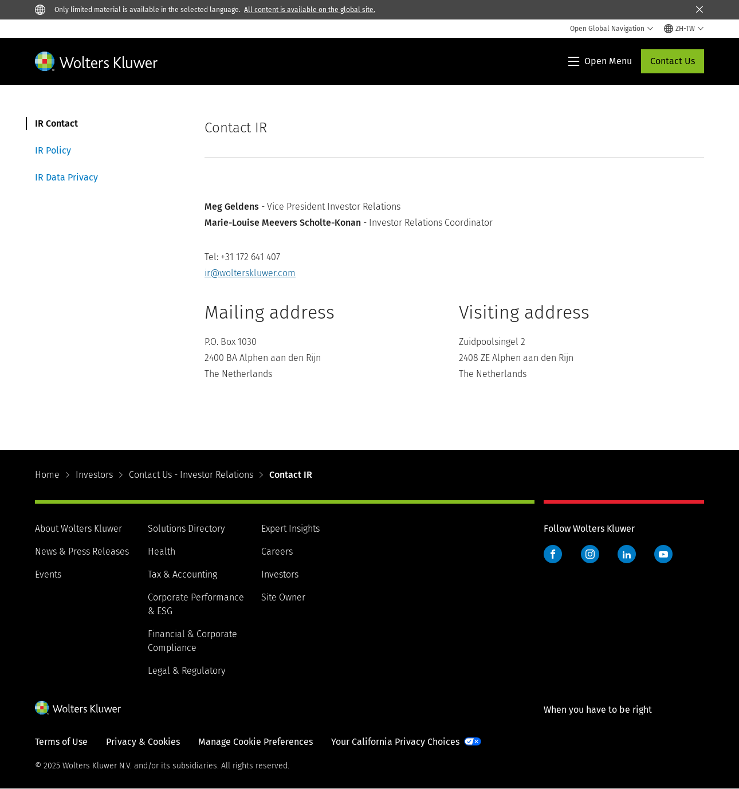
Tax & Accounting (182, 574)
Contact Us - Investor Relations (191, 474)
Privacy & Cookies (143, 741)
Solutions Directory (186, 528)
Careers (277, 551)
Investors (94, 474)
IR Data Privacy (66, 177)
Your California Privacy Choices (395, 741)
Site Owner (283, 597)
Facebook (553, 554)
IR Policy (53, 150)
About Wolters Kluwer (78, 528)
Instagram (590, 554)
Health (161, 551)
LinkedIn (627, 554)
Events (48, 574)
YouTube (663, 554)
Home (47, 474)
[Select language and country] (684, 28)
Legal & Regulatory (186, 670)
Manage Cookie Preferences (255, 741)
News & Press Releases (82, 551)
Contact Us (672, 61)
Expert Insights (290, 528)
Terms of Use (61, 741)
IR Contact (56, 123)
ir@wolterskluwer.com (250, 273)
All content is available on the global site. (309, 10)
